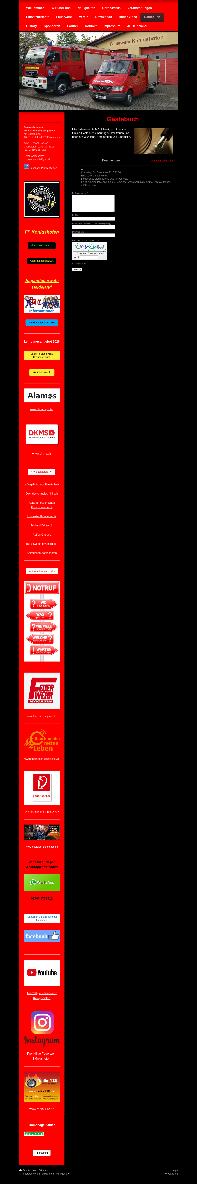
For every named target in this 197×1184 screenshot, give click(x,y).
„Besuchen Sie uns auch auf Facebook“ (42, 918)
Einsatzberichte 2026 (42, 245)
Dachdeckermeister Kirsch (42, 493)
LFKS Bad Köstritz (42, 372)
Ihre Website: (78, 232)
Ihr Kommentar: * (80, 193)
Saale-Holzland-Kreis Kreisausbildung (42, 355)
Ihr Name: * (77, 215)
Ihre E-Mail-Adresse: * (91, 224)
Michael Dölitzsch (41, 525)
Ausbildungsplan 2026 (42, 260)
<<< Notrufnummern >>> (42, 571)
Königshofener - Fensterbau (42, 484)
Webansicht (171, 1173)
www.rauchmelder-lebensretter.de (42, 758)
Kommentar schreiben (162, 160)
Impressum (42, 1152)
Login (175, 1170)
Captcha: (85, 240)
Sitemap (43, 1170)
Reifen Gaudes (42, 534)
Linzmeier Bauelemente (41, 516)
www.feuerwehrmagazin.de (41, 716)
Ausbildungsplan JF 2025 (41, 322)
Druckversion (28, 1170)
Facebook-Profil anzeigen (43, 168)
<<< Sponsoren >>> (42, 471)
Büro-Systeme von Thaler (41, 543)
